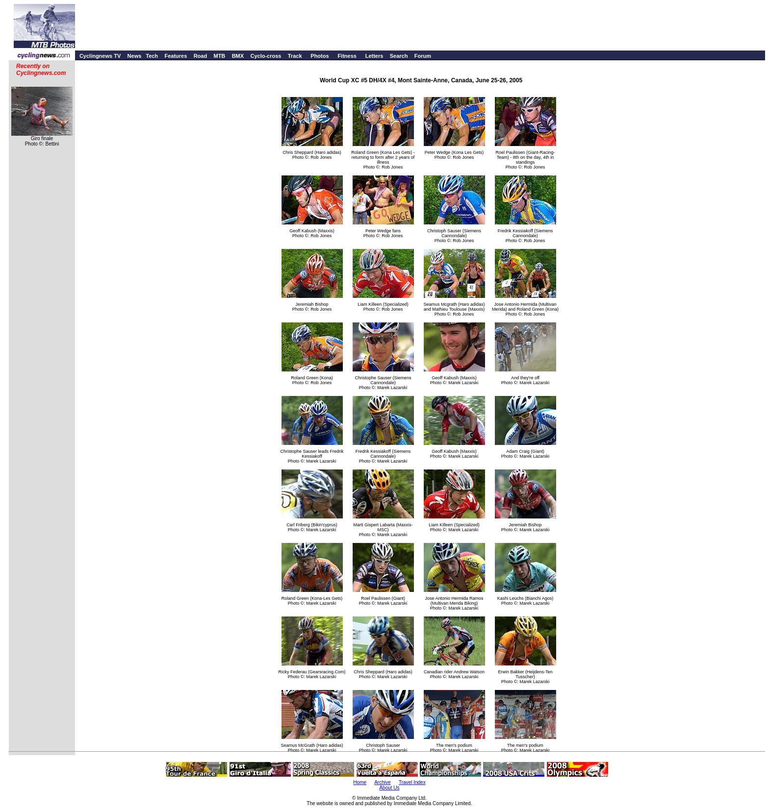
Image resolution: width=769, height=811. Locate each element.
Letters (374, 56)
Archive (382, 782)
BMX (238, 56)
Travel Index (412, 782)
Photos (319, 56)
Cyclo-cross (265, 56)
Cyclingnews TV (100, 56)
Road (200, 56)
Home (359, 782)
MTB (219, 56)
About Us (389, 787)
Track (295, 56)
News (135, 56)
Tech (152, 56)
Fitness (347, 56)
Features (175, 56)
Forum (422, 56)
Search (399, 56)
